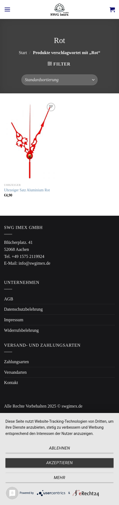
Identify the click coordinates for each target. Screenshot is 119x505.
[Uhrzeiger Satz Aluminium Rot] (30, 141)
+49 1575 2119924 (28, 256)
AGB (8, 299)
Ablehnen (59, 448)
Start (23, 52)
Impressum (13, 319)
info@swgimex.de (34, 263)
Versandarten (15, 372)
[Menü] (7, 9)
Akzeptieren (59, 462)
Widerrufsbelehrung (21, 330)
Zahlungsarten (16, 361)
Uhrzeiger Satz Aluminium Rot (27, 190)
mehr (59, 477)
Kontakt (11, 382)
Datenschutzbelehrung (23, 309)
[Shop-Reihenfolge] (59, 79)
